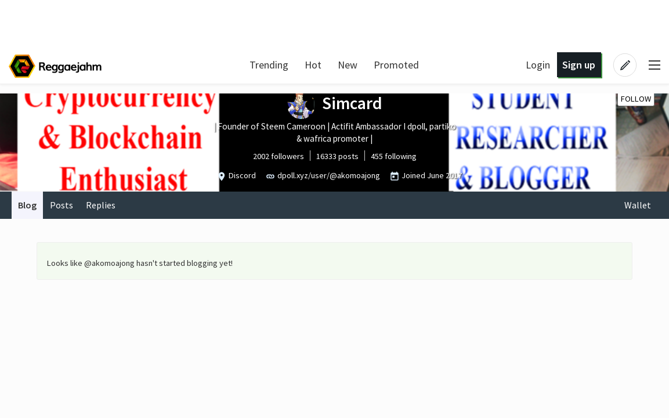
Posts (61, 205)
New (347, 64)
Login (538, 64)
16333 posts (337, 156)
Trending (268, 64)
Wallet (637, 205)
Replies (100, 205)
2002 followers (278, 156)
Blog (27, 205)
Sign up (578, 64)
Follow (636, 98)
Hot (313, 64)
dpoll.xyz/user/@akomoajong (328, 175)
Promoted (396, 64)
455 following (394, 156)
